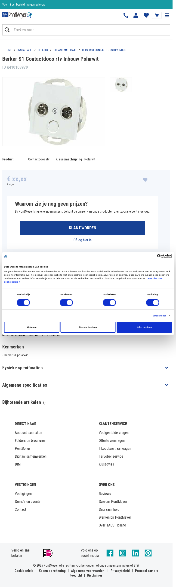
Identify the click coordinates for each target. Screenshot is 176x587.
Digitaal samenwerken (30, 456)
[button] (166, 15)
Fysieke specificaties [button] (22, 367)
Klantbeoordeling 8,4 (14, 4)
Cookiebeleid (24, 571)
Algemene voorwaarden (88, 571)
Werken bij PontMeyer (115, 517)
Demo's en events (27, 501)
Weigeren (32, 327)
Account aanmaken (28, 433)
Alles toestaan (144, 327)
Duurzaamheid (109, 509)
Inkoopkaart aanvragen (115, 448)
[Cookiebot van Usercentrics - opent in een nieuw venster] (152, 256)
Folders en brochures (30, 440)
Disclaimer (94, 575)
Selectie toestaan (88, 327)
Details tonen (160, 316)
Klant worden (82, 227)
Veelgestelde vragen (114, 433)
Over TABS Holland (112, 525)
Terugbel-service (111, 456)
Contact (20, 509)
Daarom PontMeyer (113, 501)
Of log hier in (83, 240)
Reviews (105, 493)
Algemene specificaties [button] (24, 385)
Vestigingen (23, 493)
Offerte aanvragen (112, 440)
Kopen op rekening (52, 571)
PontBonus (23, 448)
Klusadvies (106, 464)
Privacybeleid (120, 571)
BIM (18, 464)
